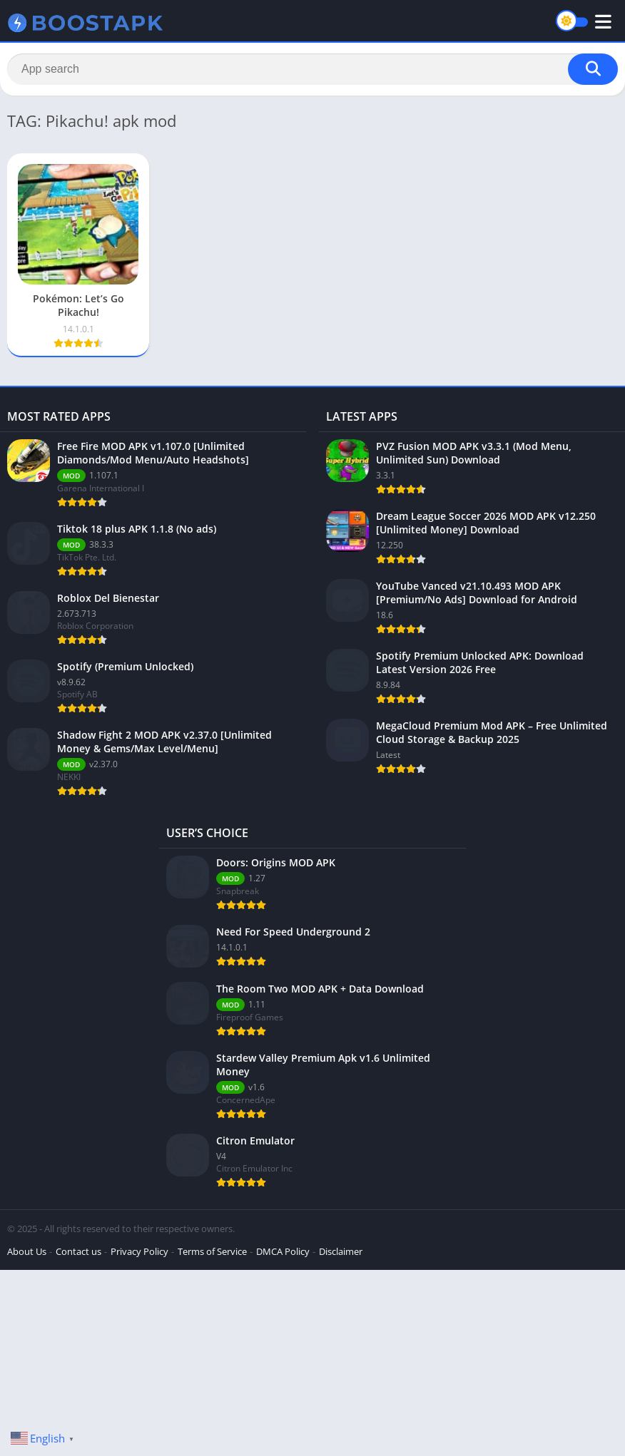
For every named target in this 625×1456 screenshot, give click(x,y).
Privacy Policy (139, 1251)
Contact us (78, 1251)
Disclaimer (340, 1251)
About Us (26, 1251)
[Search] (312, 69)
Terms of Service (212, 1251)
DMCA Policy (283, 1251)
